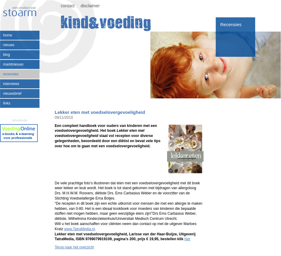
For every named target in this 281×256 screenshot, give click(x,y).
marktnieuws (13, 64)
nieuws (8, 45)
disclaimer (90, 5)
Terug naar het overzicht (74, 247)
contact (67, 5)
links (6, 103)
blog (6, 55)
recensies (11, 74)
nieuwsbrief (12, 93)
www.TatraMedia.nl (79, 229)
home (7, 35)
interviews (11, 84)
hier (187, 239)
